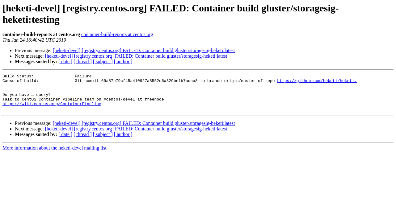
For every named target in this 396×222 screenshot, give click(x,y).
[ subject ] (103, 61)
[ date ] (65, 61)
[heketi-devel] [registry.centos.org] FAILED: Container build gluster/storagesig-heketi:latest (144, 50)
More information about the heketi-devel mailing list (54, 155)
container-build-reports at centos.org (117, 34)
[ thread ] (83, 61)
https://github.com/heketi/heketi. (316, 82)
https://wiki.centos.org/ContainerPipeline (51, 110)
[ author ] (123, 61)
